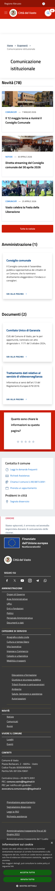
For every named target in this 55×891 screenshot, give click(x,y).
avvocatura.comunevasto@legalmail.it (21, 788)
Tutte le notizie (27, 228)
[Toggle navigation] (6, 12)
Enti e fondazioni (15, 608)
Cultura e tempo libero (18, 642)
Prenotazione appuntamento (21, 802)
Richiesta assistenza (17, 816)
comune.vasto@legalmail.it (21, 781)
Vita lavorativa (14, 646)
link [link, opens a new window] (12, 866)
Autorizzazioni (19, 698)
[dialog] (27, 865)
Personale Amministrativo (20, 618)
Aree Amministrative (17, 599)
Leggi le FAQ (13, 811)
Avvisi (10, 726)
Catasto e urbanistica (17, 656)
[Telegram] (37, 581)
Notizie (9, 156)
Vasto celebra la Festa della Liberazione (22, 209)
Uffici (9, 604)
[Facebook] (7, 581)
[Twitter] (15, 581)
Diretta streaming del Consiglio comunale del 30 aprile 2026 (24, 164)
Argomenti (22, 45)
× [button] (52, 843)
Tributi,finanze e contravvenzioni (28, 684)
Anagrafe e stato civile (18, 637)
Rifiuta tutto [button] (27, 879)
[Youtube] (22, 581)
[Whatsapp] (45, 581)
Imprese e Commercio (17, 651)
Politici (10, 613)
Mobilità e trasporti (16, 660)
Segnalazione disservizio (19, 807)
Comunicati (11, 112)
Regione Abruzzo (12, 3)
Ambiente (16, 689)
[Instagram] (30, 581)
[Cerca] (49, 13)
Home (10, 45)
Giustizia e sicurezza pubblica (26, 679)
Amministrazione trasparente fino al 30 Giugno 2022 (26, 832)
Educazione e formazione (24, 675)
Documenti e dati (15, 622)
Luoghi (10, 739)
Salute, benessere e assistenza (27, 694)
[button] (27, 886)
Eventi (10, 744)
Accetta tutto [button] (27, 872)
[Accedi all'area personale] (43, 3)
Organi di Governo (16, 594)
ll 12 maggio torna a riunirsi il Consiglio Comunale (23, 120)
